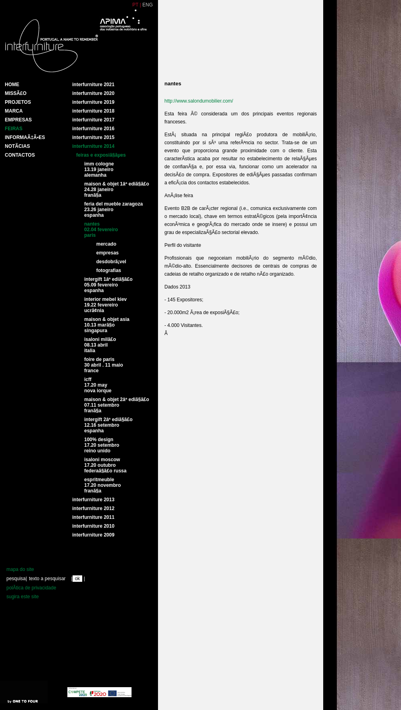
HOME (12, 84)
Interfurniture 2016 (93, 128)
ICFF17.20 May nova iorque (97, 385)
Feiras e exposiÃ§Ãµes (101, 155)
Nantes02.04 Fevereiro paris (101, 229)
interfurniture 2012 (93, 508)
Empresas (18, 120)
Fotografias (108, 270)
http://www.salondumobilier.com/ (198, 101)
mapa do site (20, 569)
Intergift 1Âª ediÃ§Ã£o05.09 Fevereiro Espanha (108, 284)
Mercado (106, 244)
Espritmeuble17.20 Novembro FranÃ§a (102, 485)
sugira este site (22, 596)
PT (135, 5)
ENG (147, 5)
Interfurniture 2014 (93, 146)
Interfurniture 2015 (93, 137)
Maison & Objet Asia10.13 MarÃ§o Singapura (107, 325)
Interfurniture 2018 (93, 111)
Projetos (18, 102)
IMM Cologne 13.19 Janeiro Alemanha (99, 169)
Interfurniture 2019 (93, 102)
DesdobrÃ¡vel (111, 261)
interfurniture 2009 (93, 535)
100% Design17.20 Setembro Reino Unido (101, 445)
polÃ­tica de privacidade (31, 588)
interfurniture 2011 (93, 517)
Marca (14, 111)
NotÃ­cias (17, 146)
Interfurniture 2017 (93, 120)
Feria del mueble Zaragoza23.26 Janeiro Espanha (113, 209)
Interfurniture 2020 (93, 93)
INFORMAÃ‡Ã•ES (25, 137)
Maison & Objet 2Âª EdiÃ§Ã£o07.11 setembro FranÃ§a (116, 405)
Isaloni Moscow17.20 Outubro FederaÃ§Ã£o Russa (105, 465)
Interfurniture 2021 (93, 84)
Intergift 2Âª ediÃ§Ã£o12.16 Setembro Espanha (108, 425)
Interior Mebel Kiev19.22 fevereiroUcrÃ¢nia (105, 305)
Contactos (20, 155)
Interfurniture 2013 (93, 499)
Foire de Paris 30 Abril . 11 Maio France (103, 365)
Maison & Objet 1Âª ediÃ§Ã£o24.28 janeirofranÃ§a (116, 189)
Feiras (13, 128)
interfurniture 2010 (93, 526)
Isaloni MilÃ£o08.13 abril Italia (100, 345)
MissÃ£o (15, 93)
